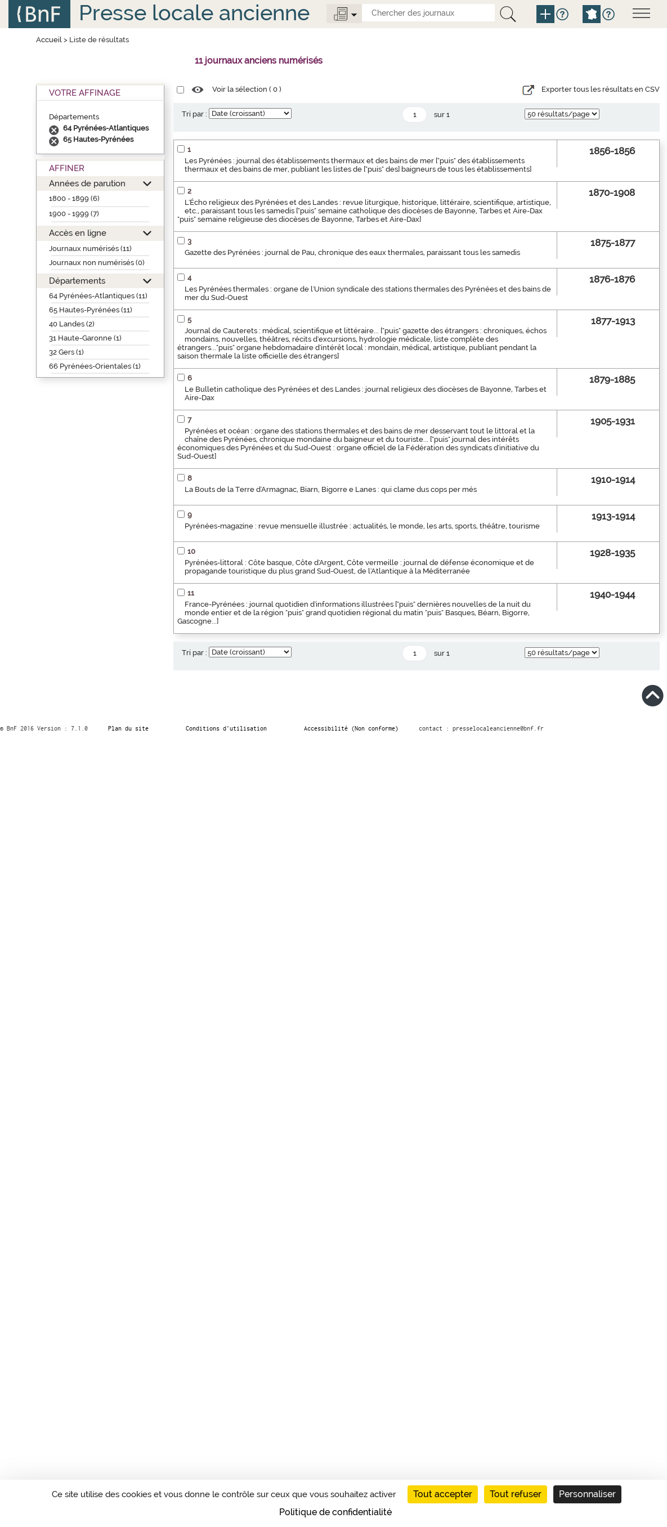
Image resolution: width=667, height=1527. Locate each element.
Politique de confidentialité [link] (335, 1512)
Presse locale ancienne (194, 12)
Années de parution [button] (87, 183)
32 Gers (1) (66, 352)
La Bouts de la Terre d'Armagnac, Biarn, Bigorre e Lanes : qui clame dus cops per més (331, 489)
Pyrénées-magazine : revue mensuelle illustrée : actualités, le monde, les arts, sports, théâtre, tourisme (362, 526)
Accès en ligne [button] (77, 233)
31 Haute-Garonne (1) (85, 338)
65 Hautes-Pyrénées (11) (90, 310)
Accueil (49, 39)
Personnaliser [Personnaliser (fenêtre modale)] (587, 1494)
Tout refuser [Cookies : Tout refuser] (515, 1494)
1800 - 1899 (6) (74, 198)
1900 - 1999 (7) (74, 213)
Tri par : (194, 114)
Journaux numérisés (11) (90, 248)
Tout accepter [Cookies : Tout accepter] (442, 1494)
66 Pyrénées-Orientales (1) (95, 366)
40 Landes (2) (72, 324)
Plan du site (128, 728)
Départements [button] (77, 280)
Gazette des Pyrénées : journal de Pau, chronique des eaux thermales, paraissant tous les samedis (352, 252)
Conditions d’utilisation (226, 728)
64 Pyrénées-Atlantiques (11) (98, 296)
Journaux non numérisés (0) (97, 262)
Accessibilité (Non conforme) (351, 728)
